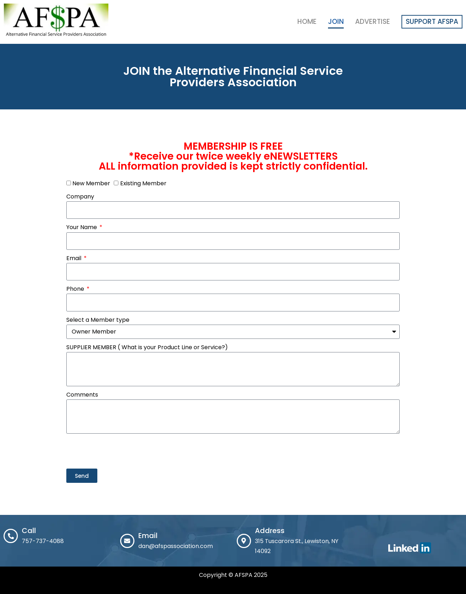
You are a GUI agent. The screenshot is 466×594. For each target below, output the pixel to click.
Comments (82, 395)
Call (29, 531)
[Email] (127, 541)
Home (307, 21)
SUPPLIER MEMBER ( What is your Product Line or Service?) (147, 347)
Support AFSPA (432, 21)
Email (74, 258)
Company (80, 196)
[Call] (11, 536)
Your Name (82, 227)
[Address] (244, 541)
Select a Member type (97, 320)
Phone (76, 289)
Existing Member (143, 183)
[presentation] (120, 451)
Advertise (372, 21)
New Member (91, 183)
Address (270, 531)
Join (336, 21)
